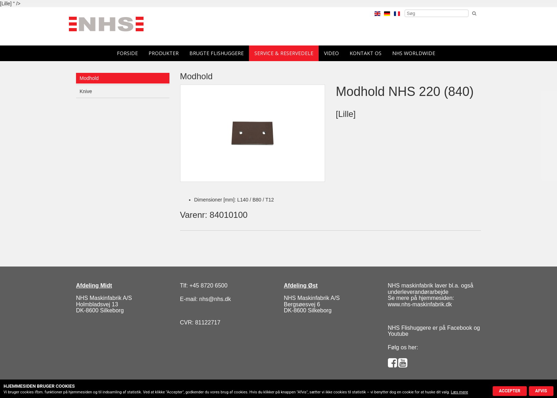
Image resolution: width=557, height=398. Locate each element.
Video (331, 53)
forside (127, 53)
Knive (86, 91)
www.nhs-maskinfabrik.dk (420, 304)
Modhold (89, 78)
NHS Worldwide (413, 53)
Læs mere (459, 392)
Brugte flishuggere (216, 53)
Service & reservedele (283, 53)
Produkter (163, 53)
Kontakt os (366, 53)
